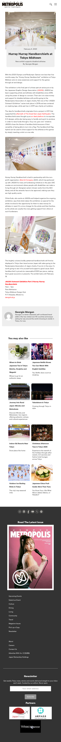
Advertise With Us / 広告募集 (19, 653)
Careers (11, 645)
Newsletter (13, 631)
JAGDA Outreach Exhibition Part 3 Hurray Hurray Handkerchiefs (25, 283)
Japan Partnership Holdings (19, 657)
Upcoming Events (15, 596)
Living (11, 612)
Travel (11, 619)
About (11, 641)
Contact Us (13, 649)
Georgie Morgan (31, 64)
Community (13, 615)
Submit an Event (15, 600)
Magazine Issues (15, 623)
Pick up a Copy (14, 627)
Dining (11, 608)
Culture (11, 604)
